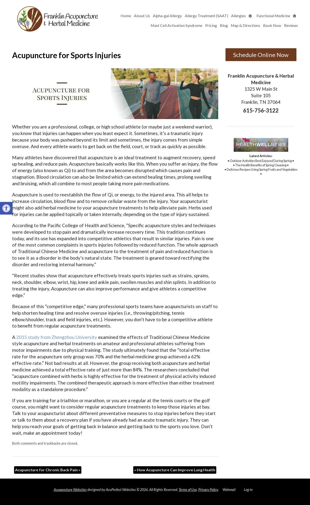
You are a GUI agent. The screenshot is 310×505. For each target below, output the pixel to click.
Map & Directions (245, 25)
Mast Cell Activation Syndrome (176, 25)
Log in (248, 490)
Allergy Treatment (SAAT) (206, 15)
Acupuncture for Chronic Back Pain (47, 469)
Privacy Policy (208, 490)
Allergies (238, 15)
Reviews (291, 25)
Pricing (211, 25)
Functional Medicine (273, 15)
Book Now (272, 25)
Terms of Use (188, 490)
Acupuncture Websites (70, 490)
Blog (224, 25)
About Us (142, 15)
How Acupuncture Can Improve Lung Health (174, 469)
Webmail (229, 490)
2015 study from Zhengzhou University (56, 337)
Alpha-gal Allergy (167, 15)
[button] (6, 208)
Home (126, 15)
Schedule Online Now (260, 54)
